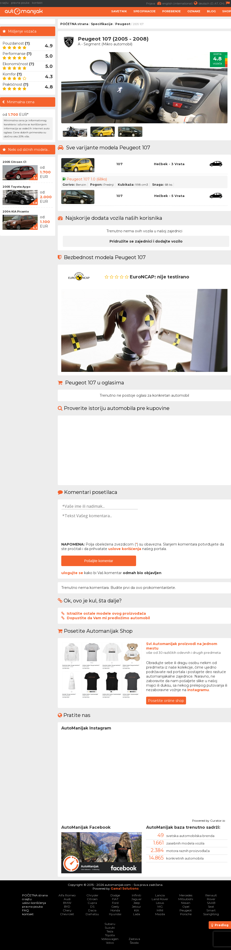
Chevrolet (67, 914)
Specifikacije (144, 11)
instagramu (198, 690)
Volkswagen (110, 939)
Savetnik (119, 11)
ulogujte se (72, 573)
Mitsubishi (185, 899)
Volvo (110, 942)
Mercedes (185, 895)
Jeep (136, 903)
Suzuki (110, 927)
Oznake (193, 11)
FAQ (25, 910)
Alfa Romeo (67, 895)
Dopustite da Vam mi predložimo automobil (108, 618)
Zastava (134, 939)
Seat (211, 906)
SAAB (211, 903)
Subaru (109, 924)
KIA (136, 910)
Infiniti (136, 895)
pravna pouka (20, 3)
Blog (211, 11)
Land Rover (160, 899)
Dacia (92, 910)
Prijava (154, 3)
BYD (67, 906)
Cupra (92, 903)
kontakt (37, 3)
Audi (67, 899)
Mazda (160, 914)
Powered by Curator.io (208, 820)
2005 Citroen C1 (14, 162)
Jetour (136, 906)
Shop (226, 11)
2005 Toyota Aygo (16, 186)
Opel (185, 906)
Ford (115, 903)
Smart (211, 910)
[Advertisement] (28, 313)
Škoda (134, 942)
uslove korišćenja (124, 549)
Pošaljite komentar (98, 561)
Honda (115, 910)
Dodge (115, 895)
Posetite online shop (166, 700)
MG (160, 906)
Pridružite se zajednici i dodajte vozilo (146, 241)
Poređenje (171, 11)
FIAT (115, 899)
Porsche (186, 914)
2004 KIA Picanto (16, 211)
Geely (115, 906)
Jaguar (136, 899)
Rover (211, 899)
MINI (160, 910)
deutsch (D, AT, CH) (215, 3)
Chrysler (92, 895)
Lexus (160, 903)
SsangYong (211, 914)
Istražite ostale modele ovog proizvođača (106, 613)
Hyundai (115, 914)
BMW (67, 903)
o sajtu (4, 3)
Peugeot (122, 24)
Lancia (160, 895)
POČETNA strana (74, 24)
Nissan (185, 903)
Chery (67, 910)
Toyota (110, 935)
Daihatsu (92, 914)
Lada (136, 914)
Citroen (92, 899)
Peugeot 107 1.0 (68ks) (87, 179)
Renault (211, 895)
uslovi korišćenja (34, 903)
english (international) (180, 3)
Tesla (109, 931)
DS (92, 906)
